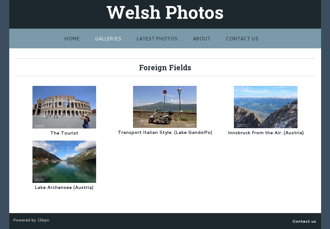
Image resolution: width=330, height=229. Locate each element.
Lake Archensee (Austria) (64, 187)
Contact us (242, 38)
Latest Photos (157, 38)
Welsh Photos (165, 12)
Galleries (108, 38)
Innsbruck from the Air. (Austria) (266, 132)
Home (72, 38)
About (201, 38)
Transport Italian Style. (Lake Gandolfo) (165, 132)
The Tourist (64, 133)
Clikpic (43, 220)
